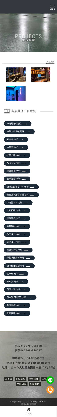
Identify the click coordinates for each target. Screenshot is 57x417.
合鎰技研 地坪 (16, 210)
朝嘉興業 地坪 (16, 313)
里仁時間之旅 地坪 (18, 258)
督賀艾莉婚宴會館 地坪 (20, 194)
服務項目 (33, 379)
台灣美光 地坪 (16, 163)
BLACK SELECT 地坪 (19, 297)
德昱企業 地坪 (16, 155)
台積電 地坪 (15, 147)
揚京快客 (26, 401)
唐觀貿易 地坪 (16, 218)
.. (46, 401)
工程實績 (50, 61)
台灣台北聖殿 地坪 (18, 265)
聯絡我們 (35, 384)
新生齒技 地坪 (16, 179)
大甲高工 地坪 (16, 242)
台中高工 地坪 (16, 234)
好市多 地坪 (15, 139)
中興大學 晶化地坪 (18, 131)
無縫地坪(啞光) (17, 123)
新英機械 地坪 (16, 226)
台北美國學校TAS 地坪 (20, 186)
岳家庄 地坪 (15, 273)
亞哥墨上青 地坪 (17, 202)
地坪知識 (21, 384)
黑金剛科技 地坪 (17, 250)
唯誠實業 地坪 (16, 171)
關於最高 (20, 379)
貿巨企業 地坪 (16, 289)
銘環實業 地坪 (16, 305)
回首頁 (28, 411)
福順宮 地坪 (15, 281)
